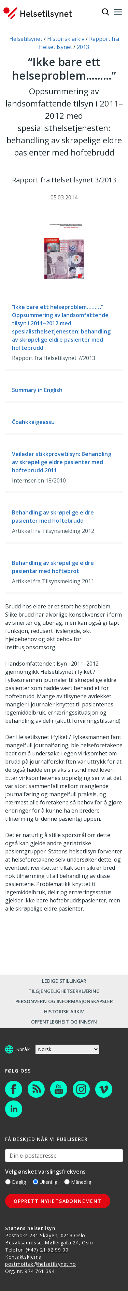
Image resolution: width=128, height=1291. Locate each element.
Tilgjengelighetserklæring (64, 991)
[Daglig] (8, 1181)
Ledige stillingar (64, 981)
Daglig (15, 1182)
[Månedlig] (67, 1181)
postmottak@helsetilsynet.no (40, 1264)
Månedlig (77, 1182)
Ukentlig (45, 1182)
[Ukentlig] (35, 1181)
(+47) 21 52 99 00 (47, 1249)
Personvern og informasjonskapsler (64, 1001)
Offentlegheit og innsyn (64, 1021)
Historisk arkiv (64, 1011)
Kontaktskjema (23, 1257)
